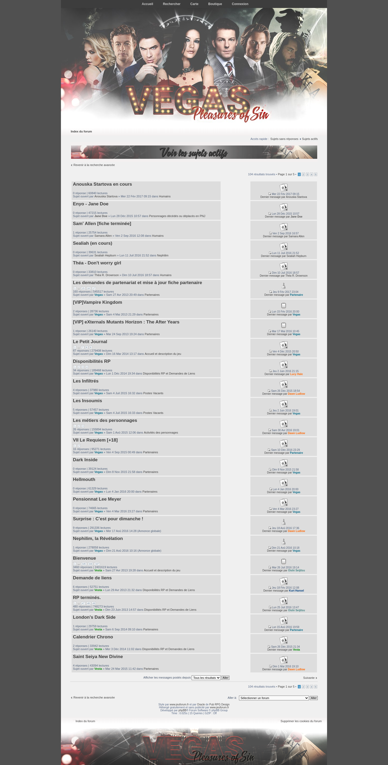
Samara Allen (103, 235)
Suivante (309, 677)
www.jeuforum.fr (179, 704)
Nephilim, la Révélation (98, 538)
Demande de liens (92, 577)
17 (94, 288)
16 (88, 288)
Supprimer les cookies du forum (301, 721)
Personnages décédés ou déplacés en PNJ (177, 216)
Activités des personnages (161, 432)
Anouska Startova (106, 196)
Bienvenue (84, 558)
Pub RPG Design (219, 704)
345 (84, 564)
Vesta (98, 570)
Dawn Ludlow (296, 393)
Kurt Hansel (296, 590)
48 (88, 603)
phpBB (182, 710)
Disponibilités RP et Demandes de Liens (169, 373)
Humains (165, 196)
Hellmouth (84, 479)
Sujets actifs (310, 138)
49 (94, 603)
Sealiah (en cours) (92, 243)
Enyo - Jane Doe (90, 203)
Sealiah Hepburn (105, 255)
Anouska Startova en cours (102, 184)
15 (83, 288)
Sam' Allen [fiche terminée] (102, 223)
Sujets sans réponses (284, 138)
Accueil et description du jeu (163, 353)
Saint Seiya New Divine (98, 656)
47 (83, 603)
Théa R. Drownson (106, 275)
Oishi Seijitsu (296, 570)
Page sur (286, 174)
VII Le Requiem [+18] (95, 440)
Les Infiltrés (85, 381)
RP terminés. (87, 597)
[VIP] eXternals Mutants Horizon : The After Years (126, 322)
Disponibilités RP (91, 361)
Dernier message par (272, 197)
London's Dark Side (94, 617)
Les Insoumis (87, 400)
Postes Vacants (153, 393)
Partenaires (152, 294)
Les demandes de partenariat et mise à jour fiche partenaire (137, 282)
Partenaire (296, 294)
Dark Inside (85, 459)
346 (91, 564)
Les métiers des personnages (105, 420)
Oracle (201, 704)
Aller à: (232, 697)
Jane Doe (101, 216)
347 (97, 564)
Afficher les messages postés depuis (186, 677)
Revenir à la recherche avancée (94, 165)
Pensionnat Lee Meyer (97, 499)
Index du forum (81, 131)
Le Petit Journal (90, 341)
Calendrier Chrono (93, 636)
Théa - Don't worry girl (97, 262)
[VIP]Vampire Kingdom (97, 302)
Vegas (98, 294)
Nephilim (162, 255)
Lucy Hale (296, 374)
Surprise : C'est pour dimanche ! (108, 518)
